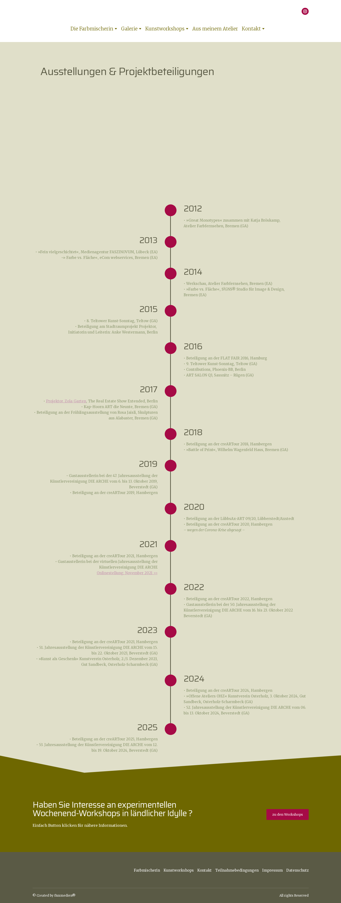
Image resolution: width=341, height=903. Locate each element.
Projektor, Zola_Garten (66, 401)
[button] (305, 11)
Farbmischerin (147, 870)
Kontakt (251, 29)
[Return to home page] (168, 11)
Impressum (272, 870)
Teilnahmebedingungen (237, 870)
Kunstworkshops (165, 29)
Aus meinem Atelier (215, 29)
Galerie (129, 29)
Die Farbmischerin (92, 29)
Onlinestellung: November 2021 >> (127, 573)
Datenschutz (297, 870)
